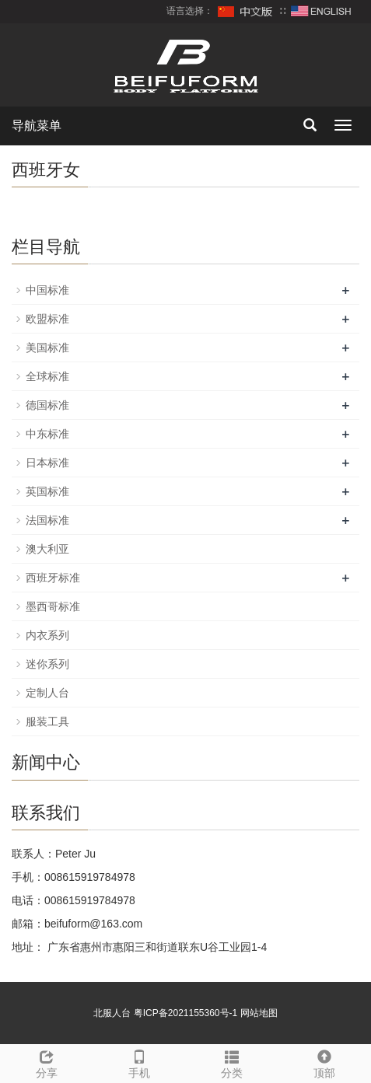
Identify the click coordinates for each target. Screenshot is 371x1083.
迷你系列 (47, 664)
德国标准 (47, 405)
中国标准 (47, 290)
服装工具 (47, 721)
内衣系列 (47, 635)
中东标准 (47, 434)
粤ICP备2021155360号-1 (185, 1013)
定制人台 (47, 692)
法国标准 (47, 520)
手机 (139, 1062)
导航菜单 (36, 125)
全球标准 (47, 376)
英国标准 (47, 491)
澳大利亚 (47, 549)
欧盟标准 (47, 319)
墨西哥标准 (53, 606)
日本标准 (47, 462)
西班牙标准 (53, 577)
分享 (46, 1062)
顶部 (324, 1062)
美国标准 (47, 347)
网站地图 (259, 1013)
